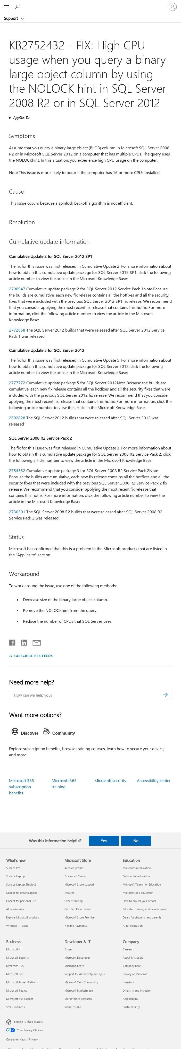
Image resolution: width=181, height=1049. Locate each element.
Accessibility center (154, 780)
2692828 (17, 417)
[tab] (26, 732)
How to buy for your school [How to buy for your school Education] (139, 901)
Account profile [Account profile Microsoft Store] (73, 868)
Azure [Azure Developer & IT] (68, 949)
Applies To (21, 117)
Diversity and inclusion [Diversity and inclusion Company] (137, 990)
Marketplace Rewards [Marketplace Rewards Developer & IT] (78, 999)
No (135, 840)
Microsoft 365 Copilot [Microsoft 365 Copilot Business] (19, 999)
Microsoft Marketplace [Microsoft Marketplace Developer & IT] (78, 990)
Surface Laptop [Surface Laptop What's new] (15, 876)
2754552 (17, 470)
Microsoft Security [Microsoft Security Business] (17, 957)
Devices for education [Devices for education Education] (136, 876)
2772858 (17, 330)
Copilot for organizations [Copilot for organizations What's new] (21, 893)
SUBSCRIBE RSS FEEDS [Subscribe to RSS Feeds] (33, 655)
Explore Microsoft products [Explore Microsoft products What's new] (23, 917)
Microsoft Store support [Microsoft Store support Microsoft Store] (79, 884)
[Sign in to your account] (173, 7)
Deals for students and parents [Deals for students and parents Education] (142, 917)
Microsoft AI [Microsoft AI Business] (13, 949)
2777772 (17, 382)
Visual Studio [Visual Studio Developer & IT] (72, 1007)
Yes (103, 840)
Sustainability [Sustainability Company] (131, 1007)
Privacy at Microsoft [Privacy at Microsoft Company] (135, 974)
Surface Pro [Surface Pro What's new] (13, 868)
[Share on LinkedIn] (22, 641)
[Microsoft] (90, 4)
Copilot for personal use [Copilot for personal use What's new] (21, 901)
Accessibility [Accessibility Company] (130, 999)
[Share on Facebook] (12, 641)
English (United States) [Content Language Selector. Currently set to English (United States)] (28, 1022)
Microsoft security (110, 780)
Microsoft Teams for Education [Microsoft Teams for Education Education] (142, 884)
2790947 (17, 288)
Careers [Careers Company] (128, 949)
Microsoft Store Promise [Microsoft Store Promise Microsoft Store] (79, 917)
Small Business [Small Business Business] (15, 1007)
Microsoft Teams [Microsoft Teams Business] (16, 990)
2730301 (17, 511)
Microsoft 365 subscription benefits (21, 786)
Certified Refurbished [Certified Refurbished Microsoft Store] (77, 909)
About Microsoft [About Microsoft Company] (133, 957)
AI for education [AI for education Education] (133, 925)
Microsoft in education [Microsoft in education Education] (137, 868)
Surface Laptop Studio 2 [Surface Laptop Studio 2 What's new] (21, 884)
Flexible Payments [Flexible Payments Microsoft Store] (75, 925)
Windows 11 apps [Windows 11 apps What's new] (17, 925)
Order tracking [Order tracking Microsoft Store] (73, 901)
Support (11, 18)
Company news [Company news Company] (132, 966)
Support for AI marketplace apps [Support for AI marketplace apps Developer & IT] (84, 974)
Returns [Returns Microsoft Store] (69, 893)
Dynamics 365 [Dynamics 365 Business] (15, 966)
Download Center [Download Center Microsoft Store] (75, 876)
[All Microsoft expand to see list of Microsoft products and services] (6, 7)
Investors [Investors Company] (128, 982)
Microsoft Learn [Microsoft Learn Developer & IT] (74, 966)
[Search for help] (18, 7)
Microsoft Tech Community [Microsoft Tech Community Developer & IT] (81, 982)
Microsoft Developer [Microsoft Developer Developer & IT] (77, 957)
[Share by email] (34, 641)
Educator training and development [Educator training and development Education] (145, 909)
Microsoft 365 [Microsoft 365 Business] (14, 974)
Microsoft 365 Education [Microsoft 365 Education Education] (138, 893)
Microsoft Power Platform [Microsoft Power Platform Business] (22, 982)
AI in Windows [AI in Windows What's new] (15, 909)
